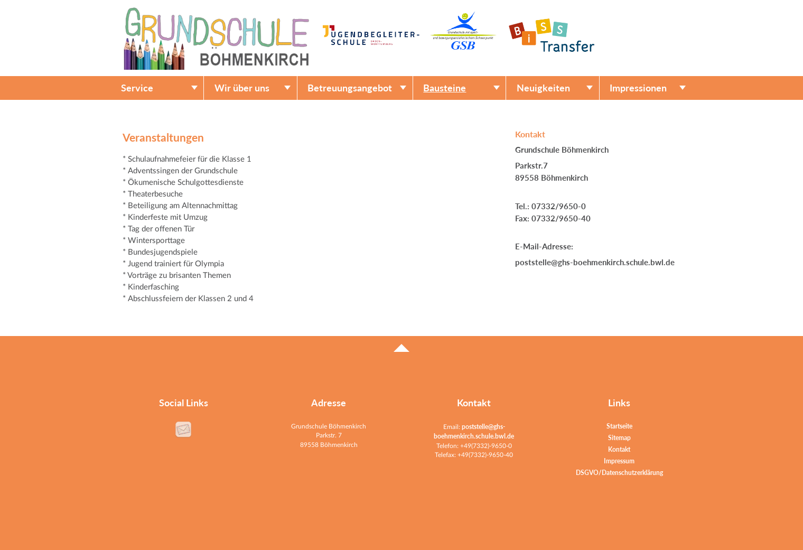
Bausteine (444, 88)
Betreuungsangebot (349, 88)
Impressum (619, 461)
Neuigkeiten (543, 88)
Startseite (619, 426)
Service (137, 88)
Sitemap (619, 438)
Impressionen (638, 88)
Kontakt (619, 449)
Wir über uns (241, 88)
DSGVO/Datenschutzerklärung (619, 473)
